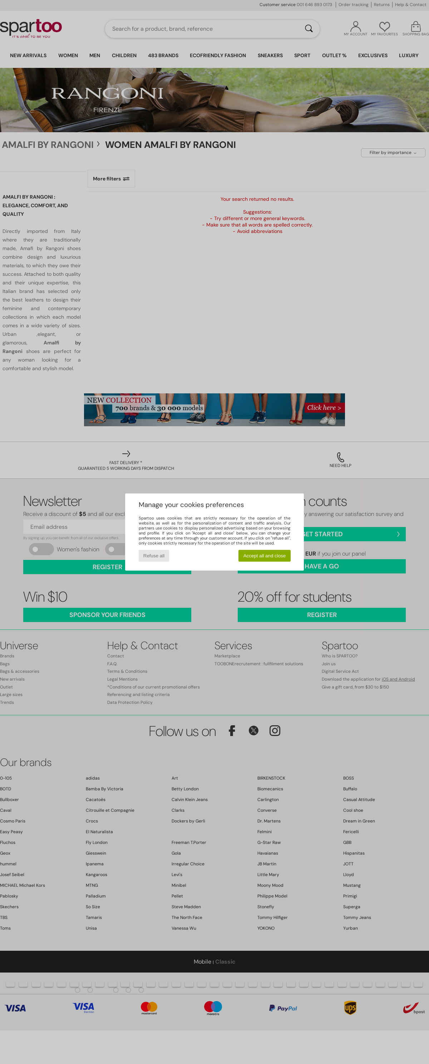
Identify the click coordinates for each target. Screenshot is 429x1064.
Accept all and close (264, 555)
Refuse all (153, 555)
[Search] (309, 29)
